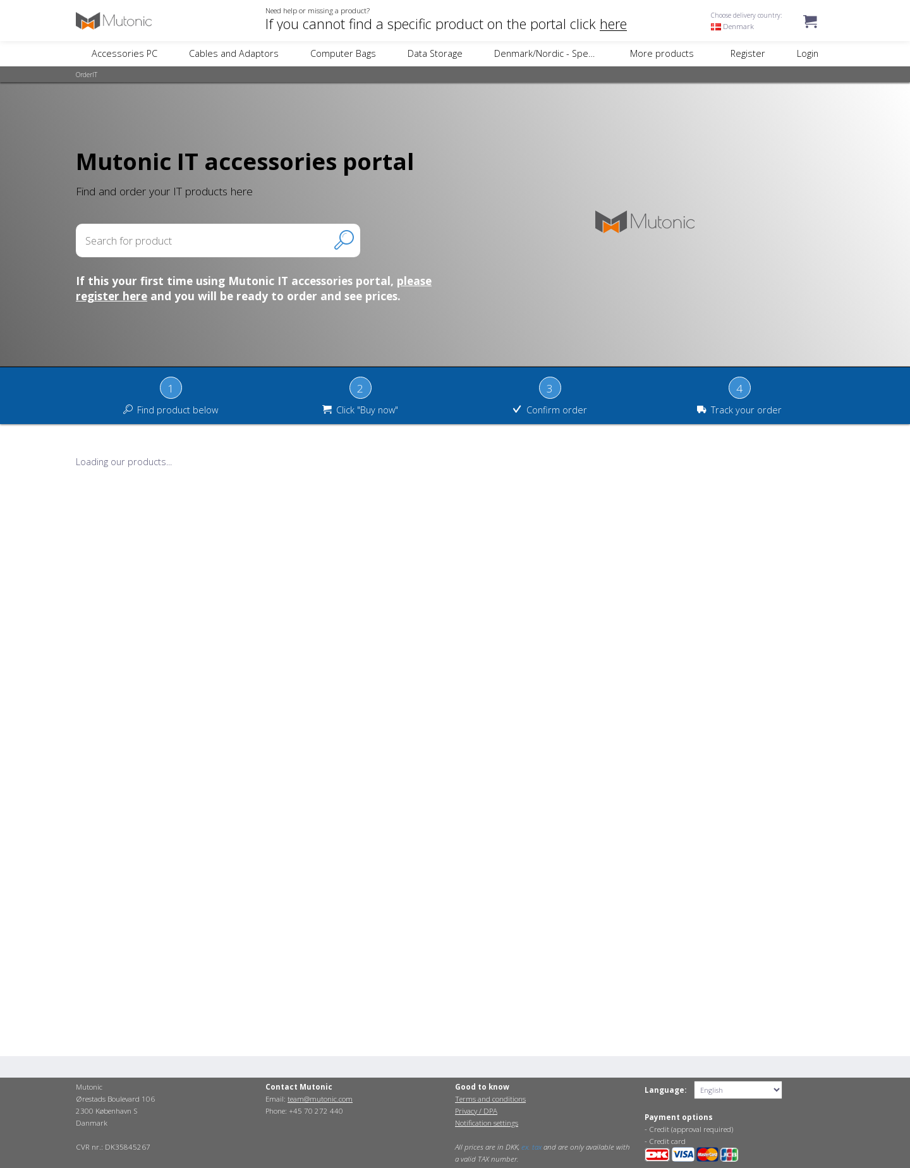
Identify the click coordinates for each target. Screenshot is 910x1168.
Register (748, 53)
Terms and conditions (490, 1099)
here (613, 24)
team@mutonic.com (320, 1099)
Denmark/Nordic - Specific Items (562, 53)
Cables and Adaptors (234, 53)
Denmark (732, 26)
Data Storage (435, 53)
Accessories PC (124, 53)
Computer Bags (343, 53)
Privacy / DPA (476, 1111)
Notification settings (486, 1123)
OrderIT (86, 74)
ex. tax (531, 1147)
